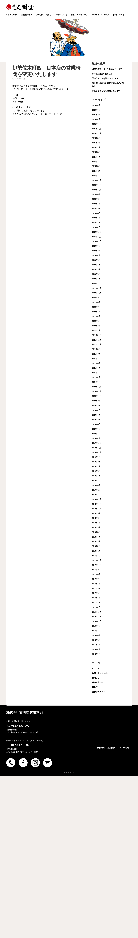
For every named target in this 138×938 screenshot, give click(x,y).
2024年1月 (96, 227)
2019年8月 (96, 462)
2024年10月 (96, 190)
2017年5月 (96, 589)
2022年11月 (96, 288)
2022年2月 (96, 326)
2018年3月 (96, 541)
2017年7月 (96, 579)
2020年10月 (96, 396)
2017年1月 (96, 607)
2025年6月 (96, 152)
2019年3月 (96, 485)
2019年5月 (96, 476)
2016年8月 (96, 631)
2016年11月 (96, 617)
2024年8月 (96, 199)
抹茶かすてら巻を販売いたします (106, 91)
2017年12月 (96, 556)
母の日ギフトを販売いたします (105, 78)
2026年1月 (96, 119)
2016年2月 (96, 649)
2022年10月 (96, 293)
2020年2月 (96, 434)
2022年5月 (96, 312)
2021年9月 (96, 349)
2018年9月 (96, 513)
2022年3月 (96, 321)
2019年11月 (96, 448)
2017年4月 (96, 593)
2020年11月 (96, 391)
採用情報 (111, 748)
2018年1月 (96, 551)
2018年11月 (96, 504)
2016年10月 (96, 621)
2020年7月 (96, 410)
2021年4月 (96, 373)
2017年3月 (96, 598)
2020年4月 (96, 424)
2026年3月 (96, 110)
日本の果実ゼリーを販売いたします (107, 69)
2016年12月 (96, 612)
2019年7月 (96, 466)
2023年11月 (96, 237)
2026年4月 (96, 105)
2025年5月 (96, 157)
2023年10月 (96, 241)
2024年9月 (96, 194)
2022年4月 (96, 316)
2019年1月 (96, 495)
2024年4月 (96, 213)
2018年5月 (96, 532)
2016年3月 (96, 645)
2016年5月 (96, 635)
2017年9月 (96, 570)
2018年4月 (96, 537)
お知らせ (95, 678)
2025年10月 (96, 133)
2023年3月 (96, 269)
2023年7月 (96, 255)
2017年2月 (96, 603)
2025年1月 (96, 176)
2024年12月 (96, 180)
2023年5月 (96, 260)
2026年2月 (96, 115)
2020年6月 (96, 415)
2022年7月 (96, 307)
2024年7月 (96, 204)
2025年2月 (96, 171)
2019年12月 (96, 443)
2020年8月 (96, 406)
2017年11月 (96, 560)
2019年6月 (96, 471)
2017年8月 (96, 574)
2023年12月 (96, 232)
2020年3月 (96, 429)
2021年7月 (96, 359)
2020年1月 (96, 438)
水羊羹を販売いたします (102, 74)
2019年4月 (96, 481)
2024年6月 (96, 209)
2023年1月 (96, 279)
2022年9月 (96, 298)
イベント (95, 669)
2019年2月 (96, 490)
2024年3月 (96, 218)
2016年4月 (96, 640)
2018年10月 (96, 509)
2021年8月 (96, 354)
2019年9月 (96, 457)
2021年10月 (96, 344)
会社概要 (101, 748)
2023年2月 (96, 274)
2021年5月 (96, 368)
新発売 (95, 687)
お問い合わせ (123, 748)
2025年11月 (96, 129)
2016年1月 (96, 654)
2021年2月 (96, 377)
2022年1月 (96, 330)
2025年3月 (96, 166)
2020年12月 (96, 387)
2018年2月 (96, 546)
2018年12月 (96, 499)
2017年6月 (96, 584)
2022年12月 (96, 284)
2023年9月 (96, 246)
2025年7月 (96, 147)
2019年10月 (96, 452)
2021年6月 (96, 363)
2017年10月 (96, 565)
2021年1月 (96, 382)
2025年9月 (96, 138)
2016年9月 (96, 626)
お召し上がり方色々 (100, 673)
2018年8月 (96, 518)
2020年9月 (96, 401)
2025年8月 (96, 143)
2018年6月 (96, 527)
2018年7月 (96, 523)
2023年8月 (96, 251)
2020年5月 (96, 420)
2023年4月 (96, 265)
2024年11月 (96, 185)
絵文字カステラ (98, 692)
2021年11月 (96, 340)
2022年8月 (96, 302)
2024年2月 (96, 223)
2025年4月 (96, 162)
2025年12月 (96, 124)
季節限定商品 (97, 683)
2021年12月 (96, 335)
